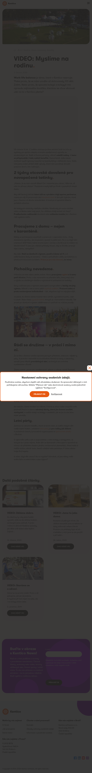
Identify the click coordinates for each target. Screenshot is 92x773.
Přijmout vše (39, 394)
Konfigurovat (56, 394)
